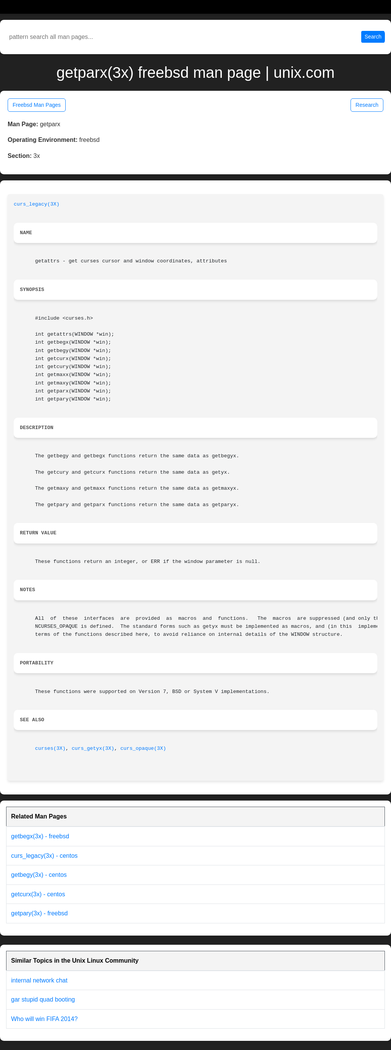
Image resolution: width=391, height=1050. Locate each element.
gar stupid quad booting (43, 999)
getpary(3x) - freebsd (39, 913)
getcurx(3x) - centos (38, 894)
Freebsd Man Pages (37, 105)
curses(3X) (50, 748)
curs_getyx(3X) (93, 748)
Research (366, 105)
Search (373, 37)
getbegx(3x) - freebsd (40, 836)
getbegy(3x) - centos (39, 875)
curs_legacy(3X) (37, 204)
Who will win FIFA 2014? (44, 1019)
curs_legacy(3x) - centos (44, 855)
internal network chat (39, 980)
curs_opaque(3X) (143, 748)
